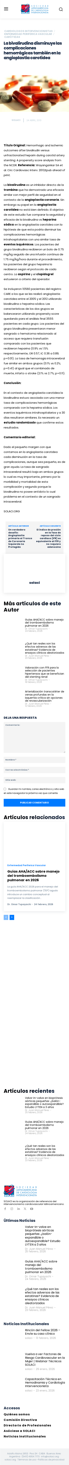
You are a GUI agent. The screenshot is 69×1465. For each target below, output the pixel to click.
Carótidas (12, 37)
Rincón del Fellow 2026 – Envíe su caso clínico (42, 1332)
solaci (16, 120)
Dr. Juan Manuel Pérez (37, 655)
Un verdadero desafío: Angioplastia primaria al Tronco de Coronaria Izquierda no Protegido (20, 538)
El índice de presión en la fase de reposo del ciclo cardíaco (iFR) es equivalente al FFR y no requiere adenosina (48, 538)
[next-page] (12, 917)
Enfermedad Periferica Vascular (28, 34)
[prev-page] (6, 917)
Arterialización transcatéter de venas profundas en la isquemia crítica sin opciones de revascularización (44, 696)
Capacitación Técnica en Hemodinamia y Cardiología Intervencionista (45, 1382)
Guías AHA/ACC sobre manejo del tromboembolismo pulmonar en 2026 (44, 623)
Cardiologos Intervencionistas (28, 31)
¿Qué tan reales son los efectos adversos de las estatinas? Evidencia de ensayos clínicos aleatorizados (44, 648)
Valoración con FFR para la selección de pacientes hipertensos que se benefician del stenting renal (44, 672)
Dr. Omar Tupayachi (36, 628)
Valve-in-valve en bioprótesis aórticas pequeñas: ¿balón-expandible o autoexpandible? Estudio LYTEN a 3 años (44, 1102)
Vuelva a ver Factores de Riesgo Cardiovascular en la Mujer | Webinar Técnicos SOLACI (45, 1359)
